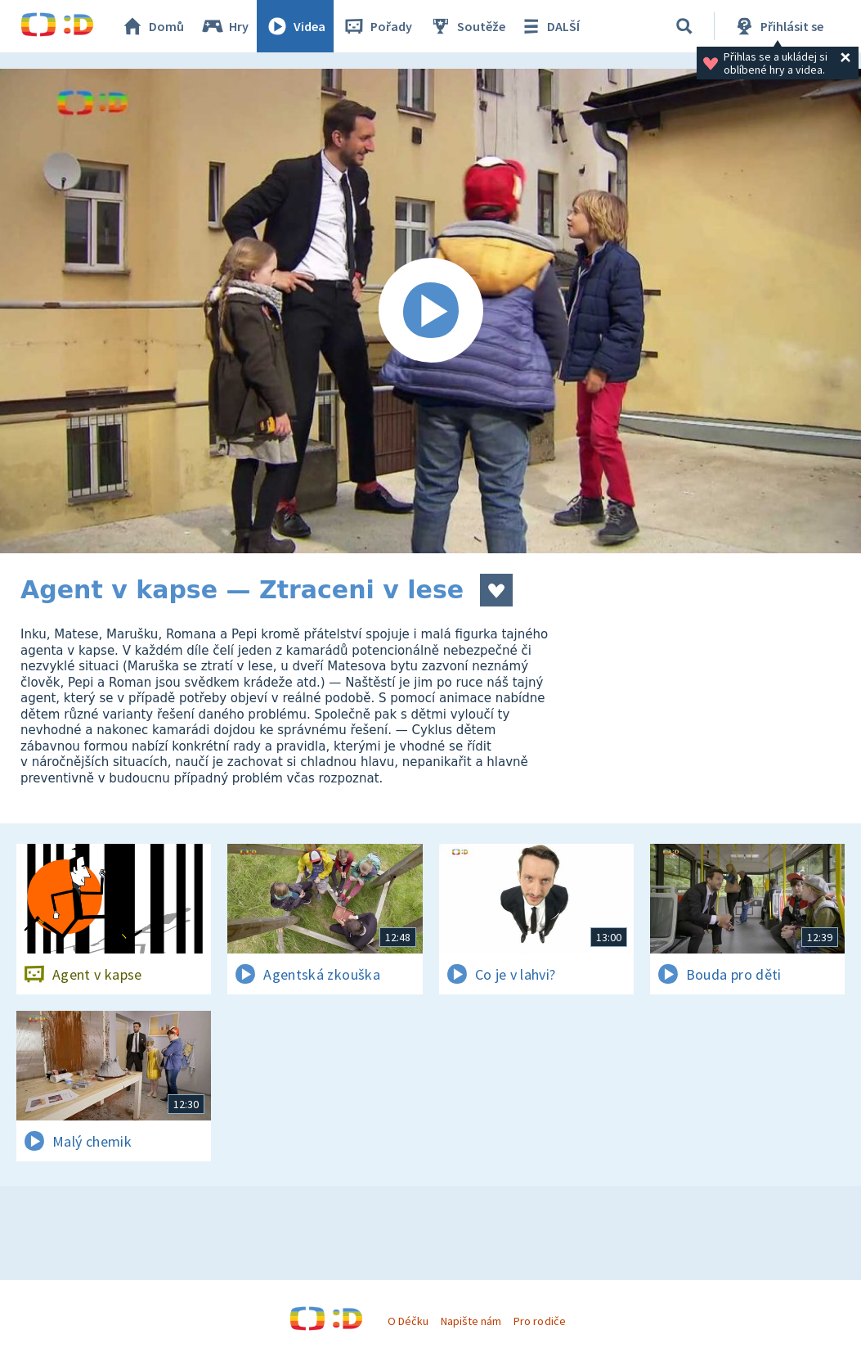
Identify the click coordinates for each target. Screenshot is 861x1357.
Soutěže (466, 26)
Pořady (377, 26)
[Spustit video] (430, 311)
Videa (295, 26)
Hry (224, 26)
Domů (152, 26)
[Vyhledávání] (684, 26)
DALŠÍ (549, 26)
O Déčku (408, 1321)
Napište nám (471, 1321)
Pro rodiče (539, 1321)
